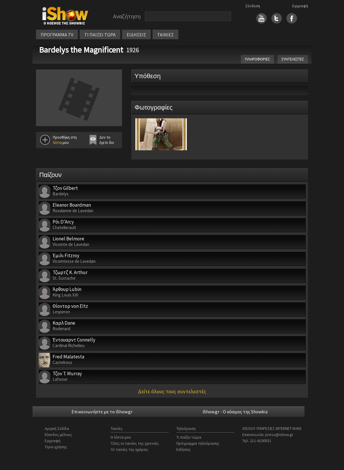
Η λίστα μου (121, 437)
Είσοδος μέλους (58, 434)
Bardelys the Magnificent (81, 49)
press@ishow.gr (279, 434)
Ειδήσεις (183, 449)
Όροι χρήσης (56, 446)
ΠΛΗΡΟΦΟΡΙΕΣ (257, 59)
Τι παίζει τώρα (188, 437)
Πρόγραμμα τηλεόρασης (197, 443)
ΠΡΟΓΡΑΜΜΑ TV (57, 34)
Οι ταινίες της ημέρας (129, 449)
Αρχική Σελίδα (57, 428)
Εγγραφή (300, 5)
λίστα (57, 142)
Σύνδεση (252, 5)
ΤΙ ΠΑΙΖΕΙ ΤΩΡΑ (100, 34)
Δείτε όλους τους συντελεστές (172, 391)
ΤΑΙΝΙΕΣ (165, 34)
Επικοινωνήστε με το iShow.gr (101, 411)
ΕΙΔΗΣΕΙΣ (136, 34)
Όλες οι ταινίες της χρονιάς (135, 443)
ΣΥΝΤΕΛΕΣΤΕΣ (293, 59)
